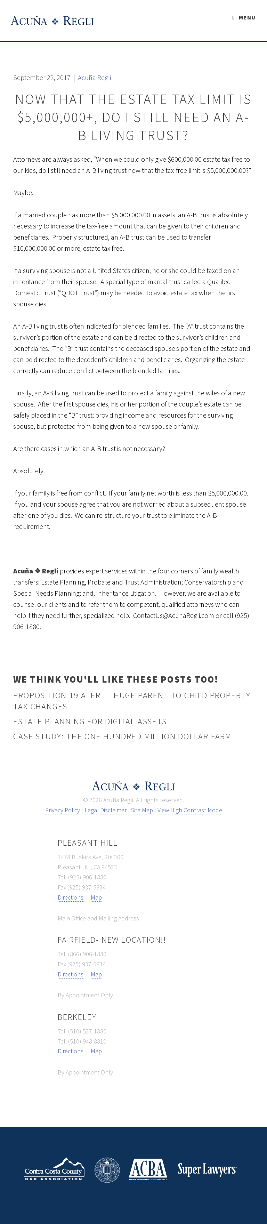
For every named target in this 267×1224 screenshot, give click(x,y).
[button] (94, 77)
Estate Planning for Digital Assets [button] (90, 721)
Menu (247, 17)
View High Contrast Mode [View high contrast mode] (189, 810)
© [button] (85, 800)
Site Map (142, 810)
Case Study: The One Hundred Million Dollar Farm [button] (122, 736)
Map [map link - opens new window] (96, 897)
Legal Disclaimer (105, 810)
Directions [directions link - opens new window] (70, 897)
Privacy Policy (62, 810)
